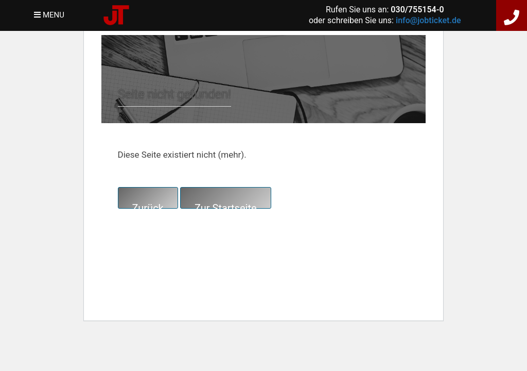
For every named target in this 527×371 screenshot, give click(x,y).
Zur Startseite (226, 205)
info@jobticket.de (428, 20)
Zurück (148, 205)
